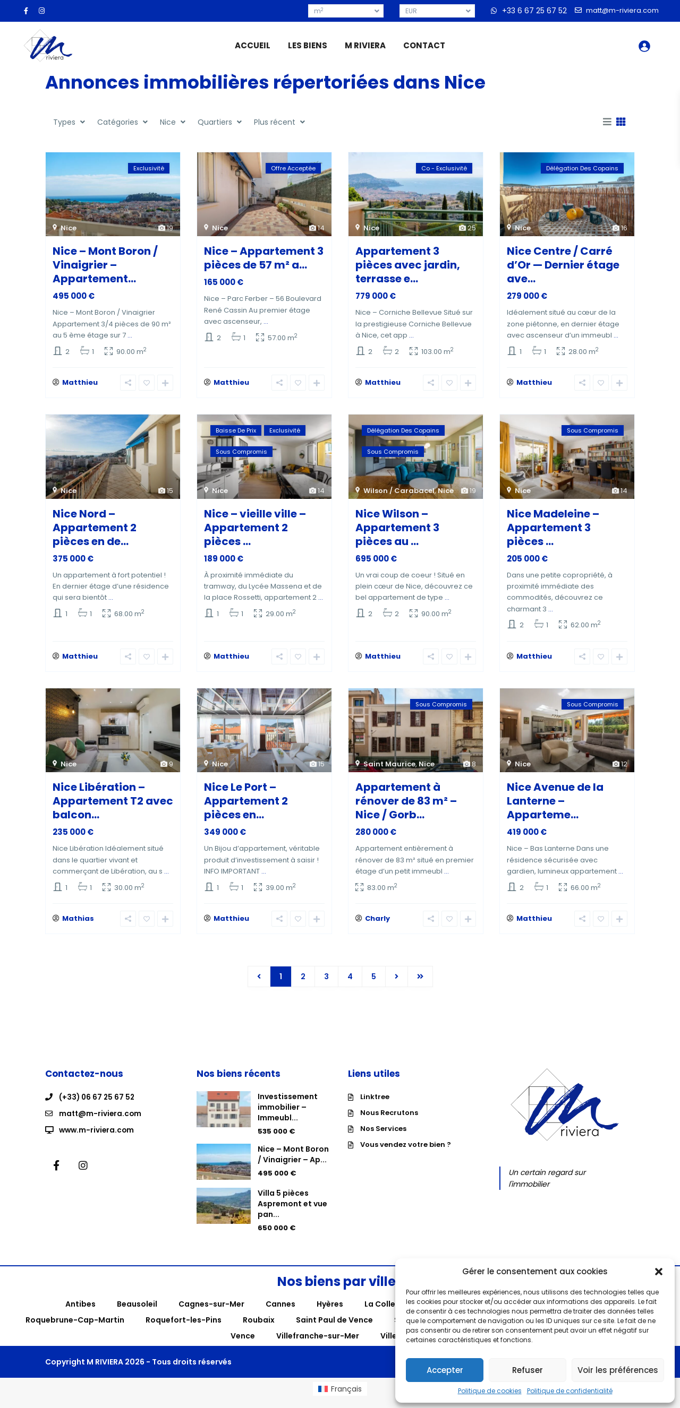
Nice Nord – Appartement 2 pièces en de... (95, 530)
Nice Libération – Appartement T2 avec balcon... (113, 806)
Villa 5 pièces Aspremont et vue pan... (292, 1212)
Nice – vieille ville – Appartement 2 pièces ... (255, 530)
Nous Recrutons (389, 1121)
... (130, 335)
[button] (658, 1271)
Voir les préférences (617, 1370)
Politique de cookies (490, 1391)
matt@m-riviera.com (101, 1121)
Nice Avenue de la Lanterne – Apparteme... (555, 806)
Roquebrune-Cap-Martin (75, 1328)
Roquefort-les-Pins (184, 1328)
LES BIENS (307, 45)
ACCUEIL (252, 45)
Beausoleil (137, 1312)
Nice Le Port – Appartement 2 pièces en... (246, 806)
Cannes (280, 1312)
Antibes (80, 1312)
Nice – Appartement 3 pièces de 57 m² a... (264, 258)
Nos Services (383, 1137)
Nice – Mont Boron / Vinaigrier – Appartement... (105, 265)
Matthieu (80, 386)
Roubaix (259, 1328)
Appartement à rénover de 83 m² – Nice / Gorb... (406, 806)
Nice (68, 228)
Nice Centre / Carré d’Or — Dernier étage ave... (563, 265)
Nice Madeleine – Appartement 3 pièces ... (553, 530)
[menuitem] (340, 1397)
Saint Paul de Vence (334, 1328)
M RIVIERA (365, 45)
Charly (377, 927)
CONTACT (424, 45)
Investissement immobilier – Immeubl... (288, 1115)
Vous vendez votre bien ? (405, 1153)
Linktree (374, 1105)
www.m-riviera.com (98, 1137)
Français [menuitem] (346, 1397)
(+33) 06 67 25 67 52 (98, 1105)
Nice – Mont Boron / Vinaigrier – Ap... (293, 1162)
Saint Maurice (389, 769)
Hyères (330, 1312)
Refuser (527, 1370)
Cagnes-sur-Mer (211, 1312)
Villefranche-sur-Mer (317, 1343)
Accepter (445, 1370)
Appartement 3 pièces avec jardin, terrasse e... (407, 265)
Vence (243, 1343)
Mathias (78, 927)
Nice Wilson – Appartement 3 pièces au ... (397, 530)
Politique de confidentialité (570, 1391)
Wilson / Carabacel (399, 493)
